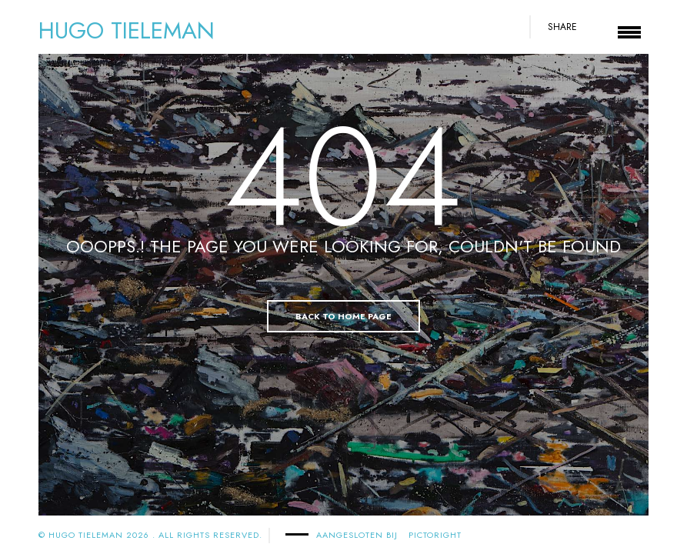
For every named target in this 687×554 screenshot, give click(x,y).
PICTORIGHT (435, 535)
